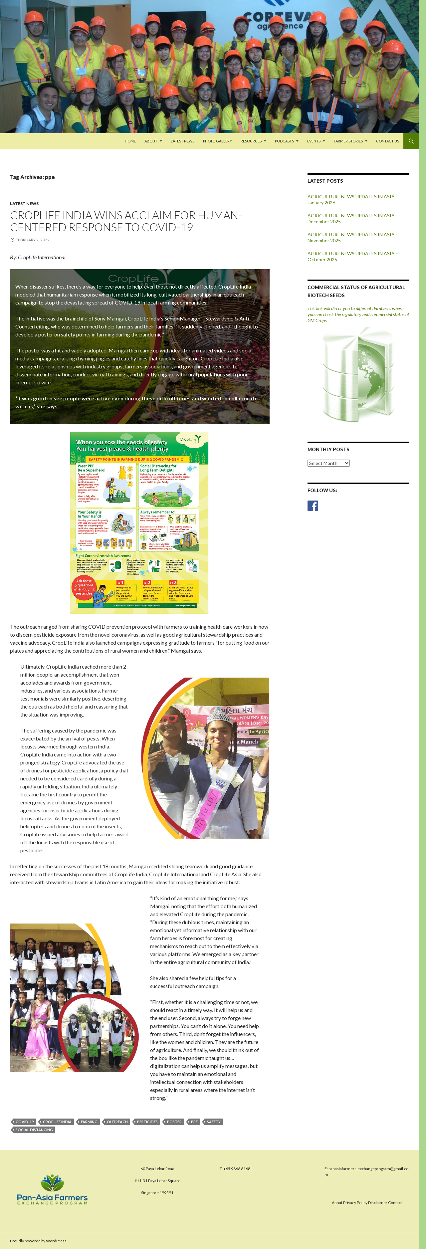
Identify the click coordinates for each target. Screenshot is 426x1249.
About (150, 141)
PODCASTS (284, 141)
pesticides (147, 1122)
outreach (117, 1122)
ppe (194, 1122)
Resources (251, 141)
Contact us (387, 141)
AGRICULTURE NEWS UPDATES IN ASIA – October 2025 (353, 256)
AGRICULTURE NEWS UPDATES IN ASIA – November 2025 (353, 237)
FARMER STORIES (348, 141)
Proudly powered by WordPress (38, 1240)
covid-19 (25, 1122)
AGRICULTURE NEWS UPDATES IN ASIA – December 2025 (353, 218)
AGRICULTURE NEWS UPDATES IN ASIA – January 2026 (353, 199)
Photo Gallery (217, 141)
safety (214, 1122)
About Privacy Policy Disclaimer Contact (367, 1202)
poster (174, 1122)
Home (130, 141)
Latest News (182, 141)
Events (313, 141)
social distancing (34, 1130)
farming (89, 1122)
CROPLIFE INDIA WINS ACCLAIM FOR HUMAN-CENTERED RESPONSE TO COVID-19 (126, 221)
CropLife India (57, 1122)
